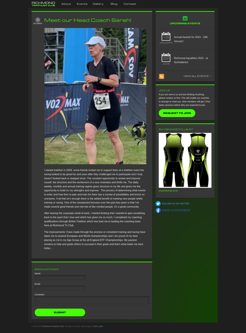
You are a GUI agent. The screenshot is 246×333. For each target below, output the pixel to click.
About (66, 4)
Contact (130, 4)
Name (38, 273)
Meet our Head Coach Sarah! (87, 20)
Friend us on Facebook (176, 210)
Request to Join (177, 113)
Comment (39, 294)
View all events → (197, 76)
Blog (114, 4)
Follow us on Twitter (175, 203)
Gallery (98, 4)
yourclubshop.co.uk (168, 190)
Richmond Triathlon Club (53, 328)
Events (82, 4)
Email (37, 284)
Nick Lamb (98, 328)
